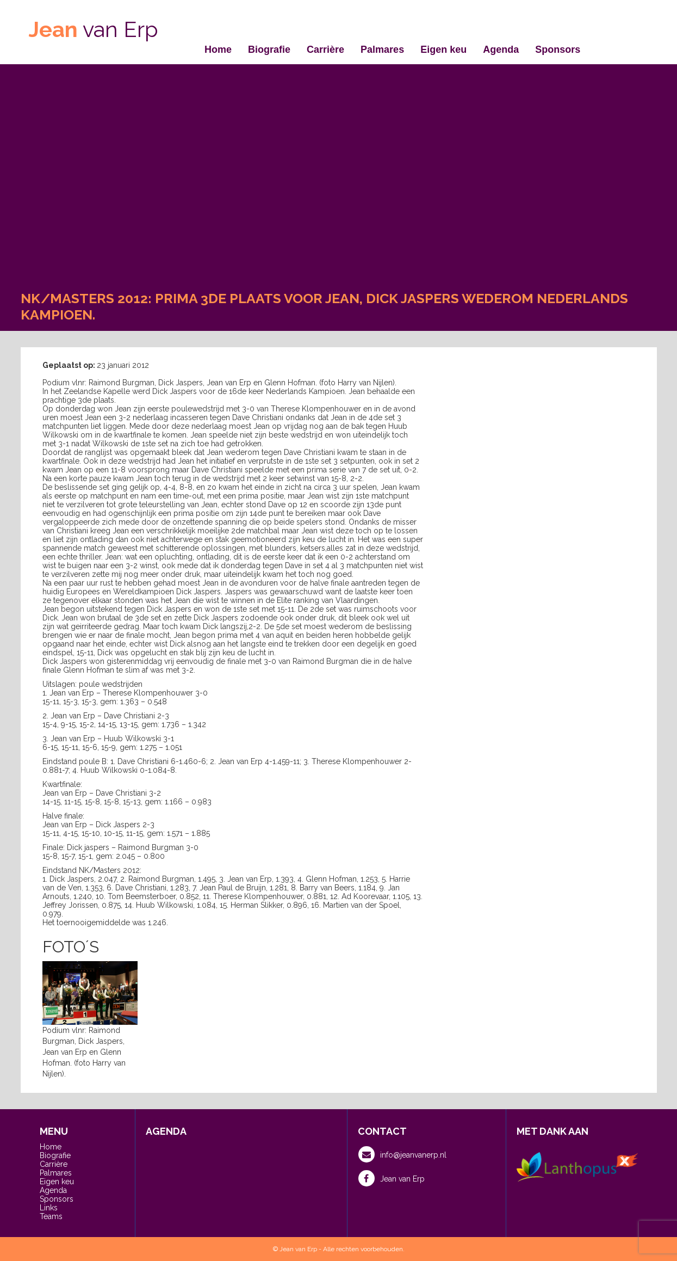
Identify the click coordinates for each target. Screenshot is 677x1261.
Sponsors (557, 49)
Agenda (501, 49)
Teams (51, 1216)
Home (218, 49)
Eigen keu (443, 49)
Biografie (269, 49)
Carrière (325, 49)
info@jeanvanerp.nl (402, 1154)
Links (49, 1207)
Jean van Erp (391, 1178)
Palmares (382, 49)
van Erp (93, 29)
